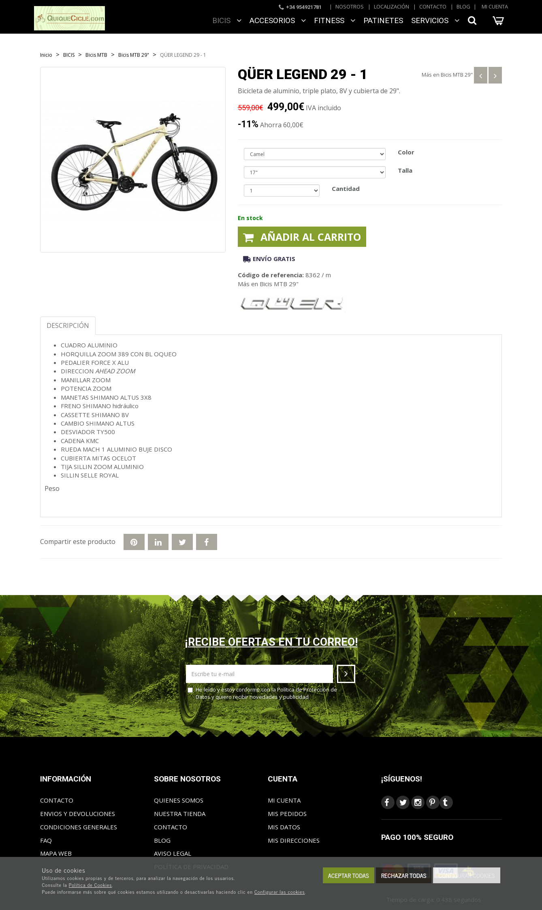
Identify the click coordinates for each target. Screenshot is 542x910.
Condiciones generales (78, 827)
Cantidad (346, 188)
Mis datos (284, 827)
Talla (405, 170)
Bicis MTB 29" (457, 74)
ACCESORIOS (278, 20)
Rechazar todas (404, 875)
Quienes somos (178, 800)
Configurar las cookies (279, 892)
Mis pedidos (287, 813)
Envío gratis (269, 259)
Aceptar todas (348, 875)
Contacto (432, 6)
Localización (391, 6)
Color (406, 152)
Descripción (68, 325)
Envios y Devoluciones (77, 813)
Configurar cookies (466, 875)
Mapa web (56, 853)
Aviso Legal (172, 853)
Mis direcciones (294, 840)
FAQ (46, 840)
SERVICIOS (435, 20)
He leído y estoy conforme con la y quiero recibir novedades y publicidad (262, 693)
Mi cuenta (495, 6)
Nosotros (349, 6)
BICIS (226, 20)
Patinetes (383, 20)
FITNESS (334, 20)
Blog (463, 6)
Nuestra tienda (179, 813)
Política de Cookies (90, 885)
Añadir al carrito (302, 237)
